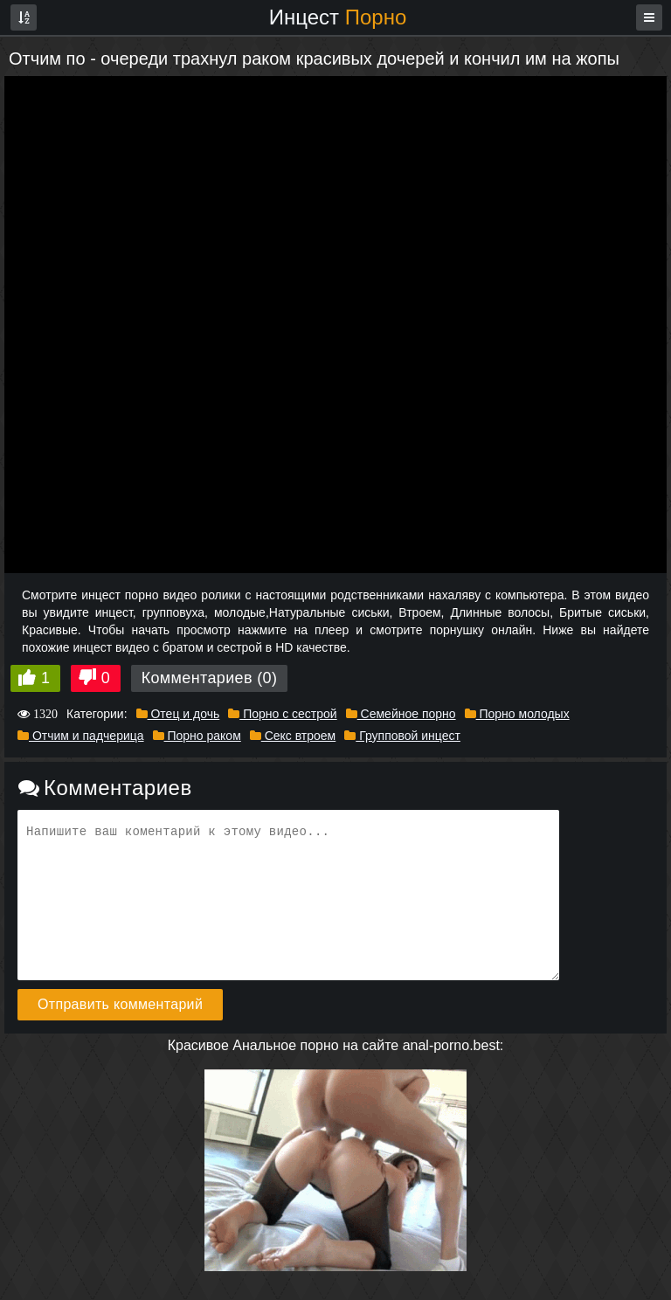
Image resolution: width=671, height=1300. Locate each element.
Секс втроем (293, 736)
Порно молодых (517, 714)
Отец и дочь (178, 714)
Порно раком (197, 736)
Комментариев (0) (210, 678)
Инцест (338, 17)
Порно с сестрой (282, 714)
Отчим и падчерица (80, 736)
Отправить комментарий (120, 1004)
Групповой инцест (402, 736)
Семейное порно (401, 714)
